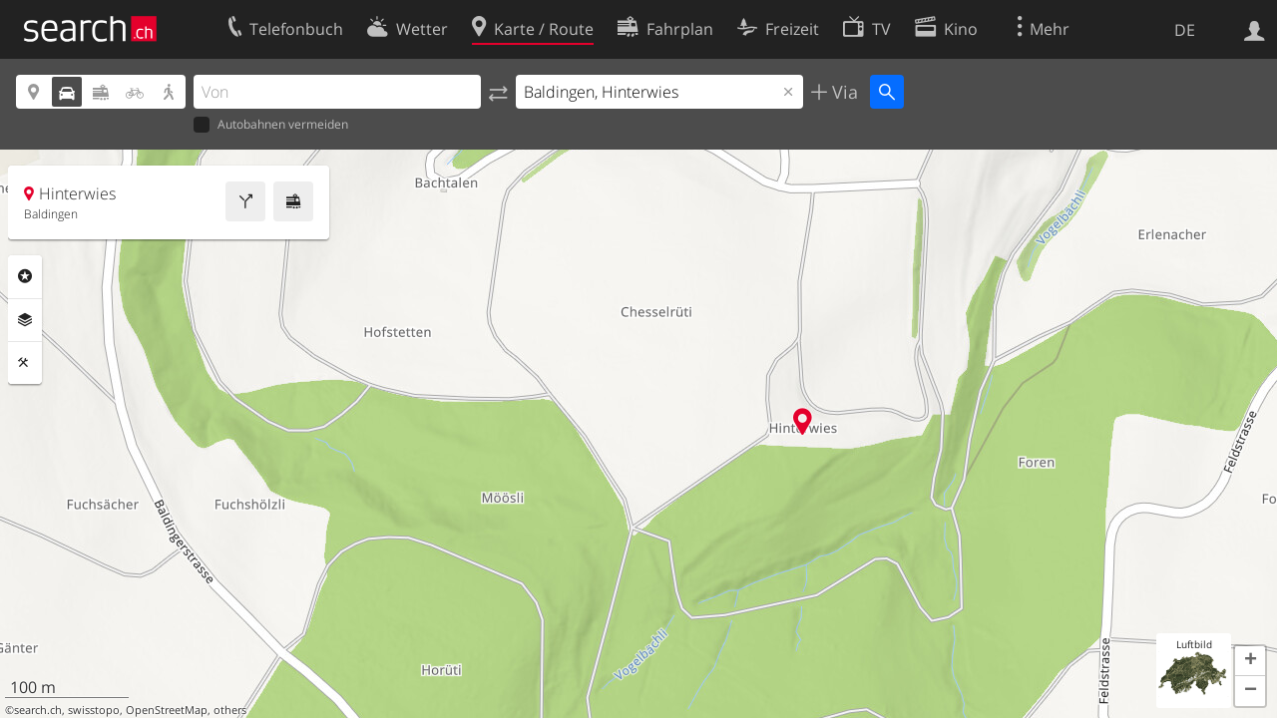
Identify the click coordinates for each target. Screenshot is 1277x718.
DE (1184, 30)
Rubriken (25, 276)
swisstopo (94, 710)
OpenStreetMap (167, 710)
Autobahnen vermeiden (271, 125)
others (229, 710)
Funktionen (25, 363)
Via (842, 92)
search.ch (38, 710)
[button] (1250, 661)
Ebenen (25, 320)
